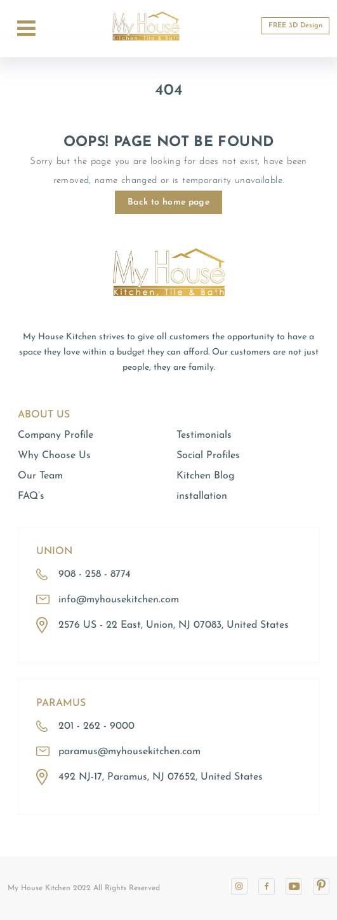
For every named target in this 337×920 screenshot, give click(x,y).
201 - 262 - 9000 (96, 726)
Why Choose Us (54, 455)
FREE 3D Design (295, 25)
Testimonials (204, 435)
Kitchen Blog (205, 476)
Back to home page (168, 202)
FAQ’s (31, 496)
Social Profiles (208, 455)
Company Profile (55, 435)
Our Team (40, 476)
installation (201, 496)
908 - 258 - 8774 (94, 574)
